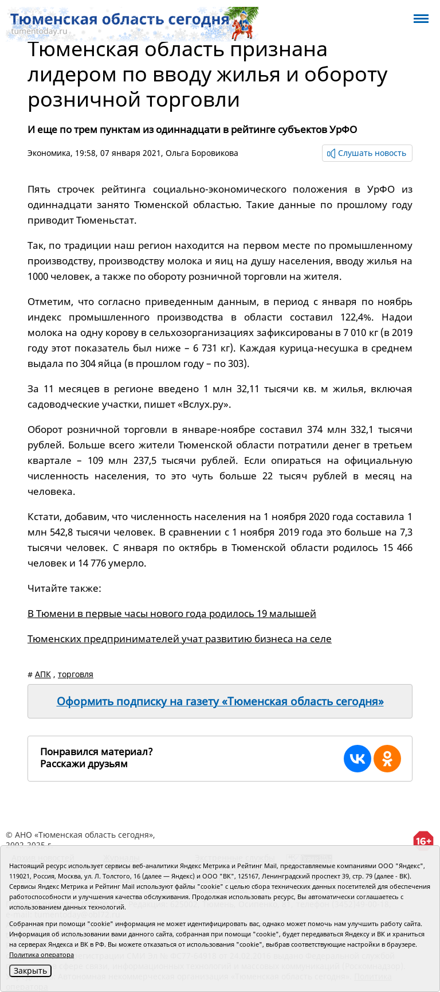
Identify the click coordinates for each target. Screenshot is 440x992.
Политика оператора (41, 954)
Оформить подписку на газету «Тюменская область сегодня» (220, 701)
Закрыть (30, 970)
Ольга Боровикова (202, 152)
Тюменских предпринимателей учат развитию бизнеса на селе (180, 638)
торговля (75, 674)
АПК (43, 674)
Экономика (49, 152)
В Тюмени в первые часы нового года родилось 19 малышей (172, 613)
